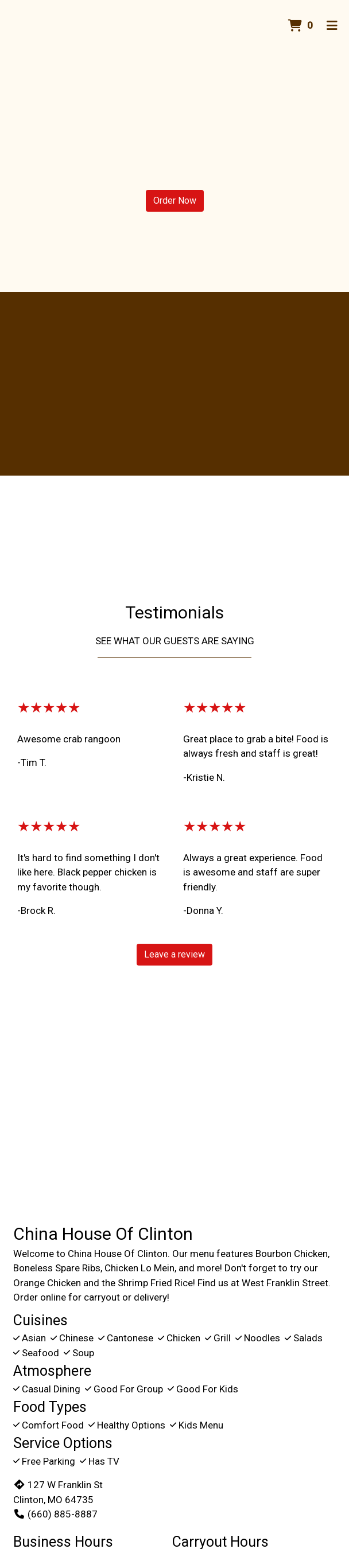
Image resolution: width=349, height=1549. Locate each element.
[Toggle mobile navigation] (332, 25)
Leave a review (174, 954)
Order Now (174, 200)
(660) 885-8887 (55, 1514)
